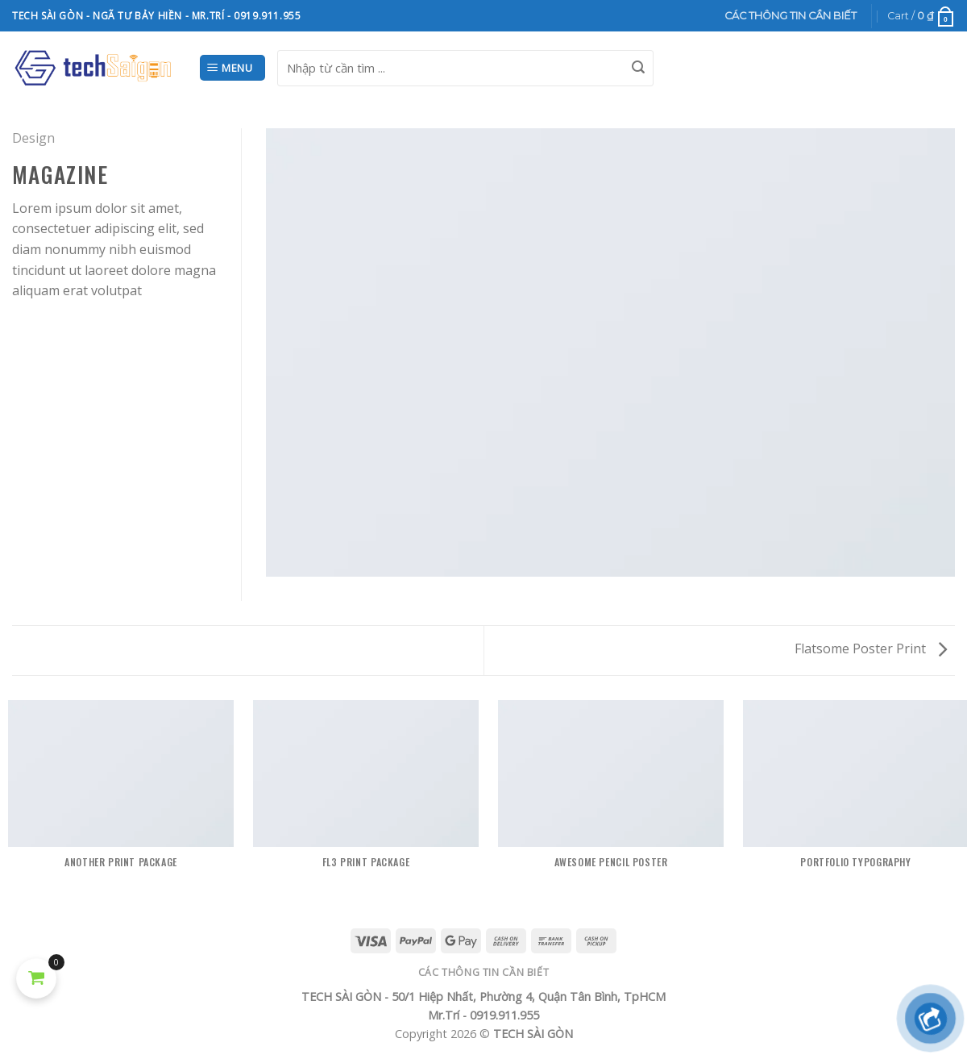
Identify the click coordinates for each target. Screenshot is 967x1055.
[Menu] (232, 68)
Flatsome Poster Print (871, 648)
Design (33, 138)
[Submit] (638, 67)
